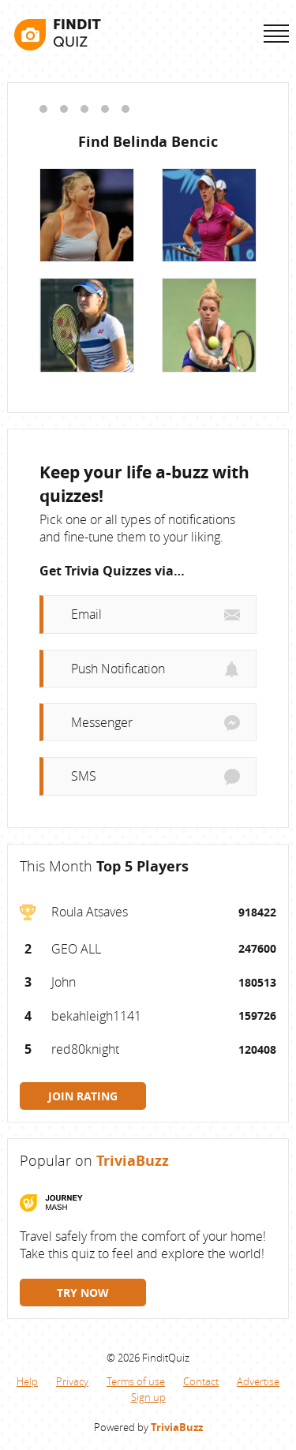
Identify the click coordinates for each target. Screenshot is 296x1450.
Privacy (72, 1381)
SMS (83, 776)
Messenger (102, 722)
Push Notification (118, 668)
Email (86, 615)
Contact (201, 1381)
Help (27, 1381)
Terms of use (136, 1381)
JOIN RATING (83, 1095)
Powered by (148, 1427)
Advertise (258, 1381)
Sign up (148, 1397)
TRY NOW (83, 1292)
